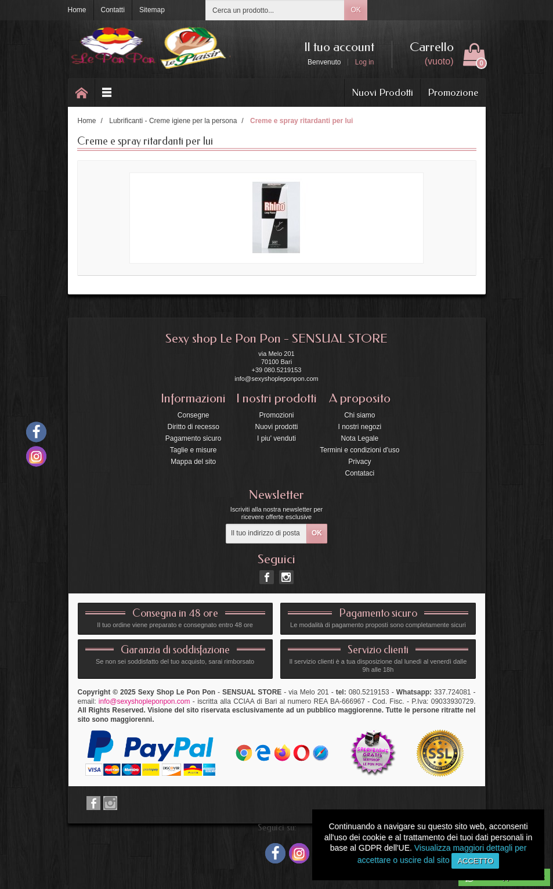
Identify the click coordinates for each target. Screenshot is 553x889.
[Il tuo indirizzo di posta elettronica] (266, 534)
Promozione (453, 92)
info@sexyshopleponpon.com (144, 701)
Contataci (359, 473)
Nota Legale (359, 438)
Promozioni (276, 415)
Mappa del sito (193, 462)
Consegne (193, 415)
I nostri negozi (359, 427)
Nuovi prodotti (276, 427)
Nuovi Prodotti (382, 92)
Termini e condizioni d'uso (359, 450)
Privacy (359, 462)
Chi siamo (359, 415)
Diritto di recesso (193, 427)
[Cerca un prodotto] (275, 10)
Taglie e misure (193, 450)
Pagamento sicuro (193, 438)
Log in (364, 62)
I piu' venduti (276, 438)
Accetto (475, 860)
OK (355, 10)
